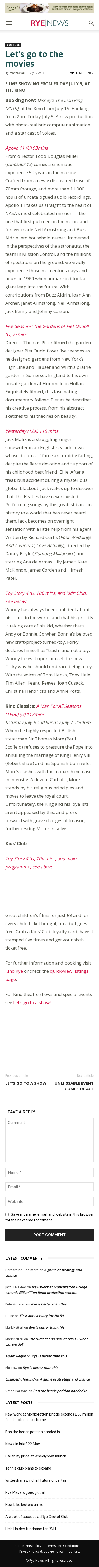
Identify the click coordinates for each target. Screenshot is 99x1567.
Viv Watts (17, 73)
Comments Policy (28, 1546)
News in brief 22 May (22, 1444)
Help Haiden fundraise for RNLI (30, 1529)
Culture (13, 45)
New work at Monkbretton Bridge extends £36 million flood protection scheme (49, 1417)
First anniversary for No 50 (41, 1315)
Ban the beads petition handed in (60, 1390)
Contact (74, 1551)
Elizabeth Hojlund (19, 1379)
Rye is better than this (48, 1304)
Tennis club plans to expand (28, 1468)
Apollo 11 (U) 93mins (26, 148)
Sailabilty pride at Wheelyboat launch (35, 1456)
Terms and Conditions (62, 1546)
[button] (9, 23)
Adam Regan (15, 1356)
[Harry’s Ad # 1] (49, 8)
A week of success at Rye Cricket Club (36, 1517)
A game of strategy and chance (65, 1379)
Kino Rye (14, 971)
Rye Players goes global (25, 1492)
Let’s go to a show (25, 1083)
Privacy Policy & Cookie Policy (41, 1551)
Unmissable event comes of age (74, 1085)
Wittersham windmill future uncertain (36, 1480)
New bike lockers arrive (24, 1504)
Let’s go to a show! (32, 1002)
